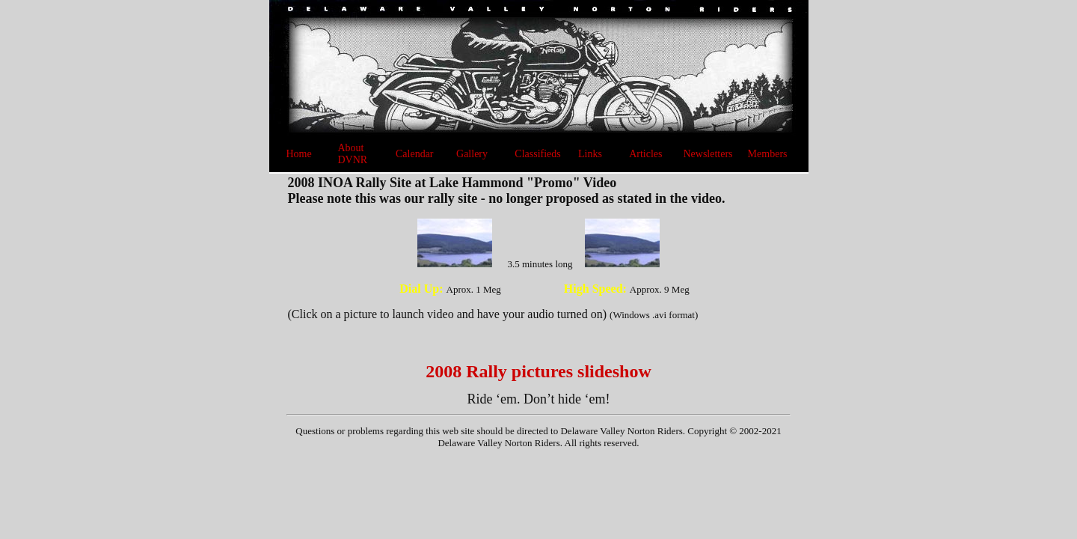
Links (590, 153)
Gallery (472, 153)
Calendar (415, 153)
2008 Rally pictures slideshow (538, 371)
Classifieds (537, 153)
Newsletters (707, 153)
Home (299, 153)
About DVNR (352, 153)
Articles (645, 153)
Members (768, 153)
